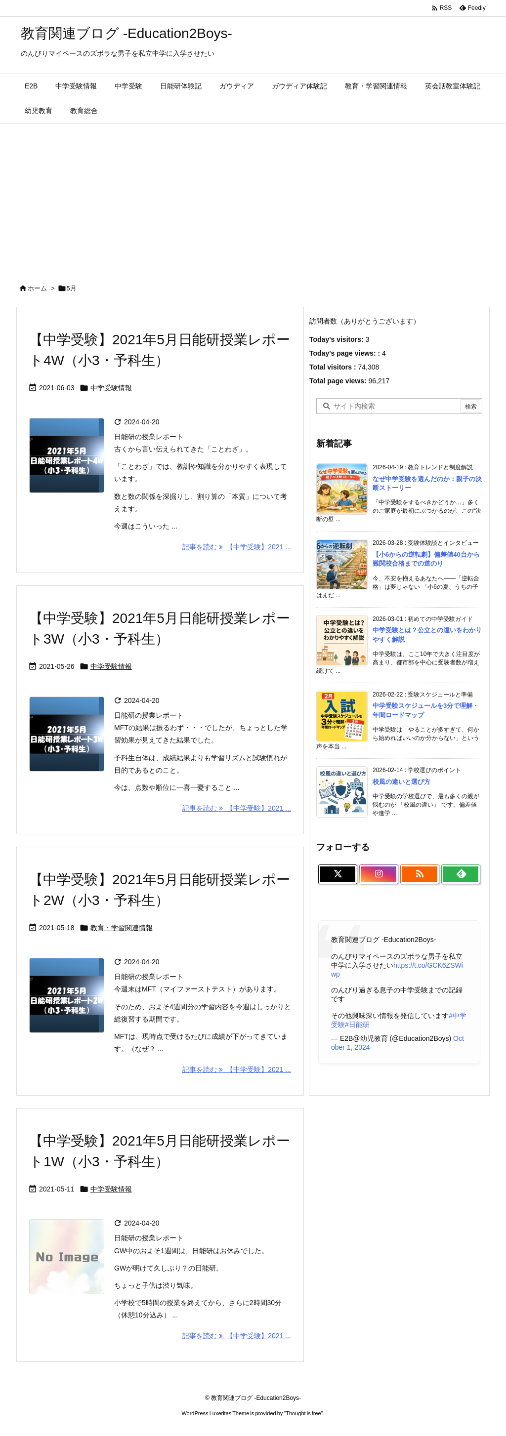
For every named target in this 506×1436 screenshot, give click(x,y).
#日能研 (357, 1024)
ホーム (37, 288)
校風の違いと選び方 (401, 781)
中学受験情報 (111, 388)
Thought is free (303, 1413)
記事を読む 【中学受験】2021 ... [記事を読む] (236, 547)
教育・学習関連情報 (121, 928)
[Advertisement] (253, 198)
